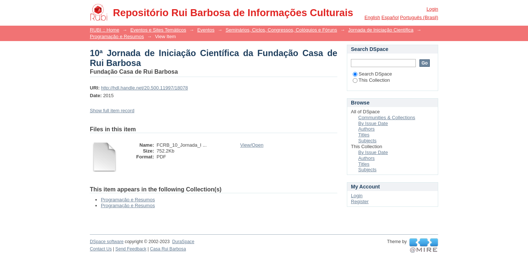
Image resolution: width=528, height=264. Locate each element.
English (372, 17)
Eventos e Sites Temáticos (158, 30)
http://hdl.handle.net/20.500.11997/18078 (144, 88)
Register (359, 201)
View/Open (251, 145)
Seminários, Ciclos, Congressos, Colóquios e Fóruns (281, 30)
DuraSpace (183, 241)
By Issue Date (373, 123)
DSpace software (107, 241)
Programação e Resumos (117, 36)
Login (432, 9)
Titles (364, 135)
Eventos (205, 30)
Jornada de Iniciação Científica (381, 30)
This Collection (371, 80)
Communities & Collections (386, 117)
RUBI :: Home (104, 30)
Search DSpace (372, 74)
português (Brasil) (419, 17)
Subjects (367, 140)
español (390, 17)
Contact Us (101, 249)
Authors (366, 129)
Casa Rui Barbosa (168, 249)
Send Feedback (131, 249)
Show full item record (112, 110)
